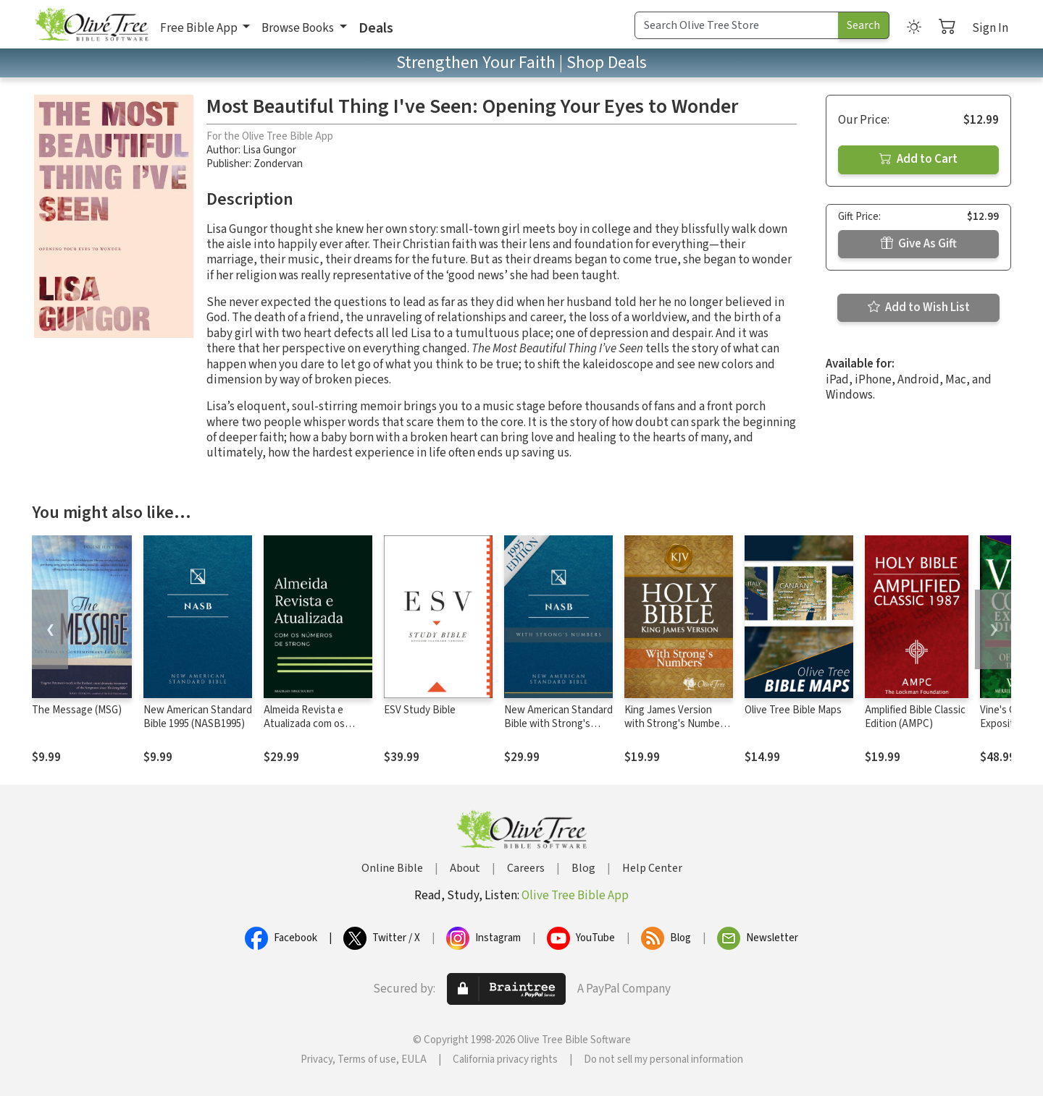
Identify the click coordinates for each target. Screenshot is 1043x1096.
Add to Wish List (919, 307)
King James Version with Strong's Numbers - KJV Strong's (676, 723)
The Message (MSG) (77, 710)
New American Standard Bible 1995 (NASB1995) (197, 716)
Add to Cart (918, 159)
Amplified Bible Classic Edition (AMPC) (915, 716)
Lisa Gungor (269, 150)
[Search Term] (736, 25)
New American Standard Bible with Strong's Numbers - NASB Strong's (558, 730)
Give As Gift (919, 243)
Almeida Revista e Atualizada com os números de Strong (307, 723)
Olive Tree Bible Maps (793, 710)
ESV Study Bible (420, 710)
